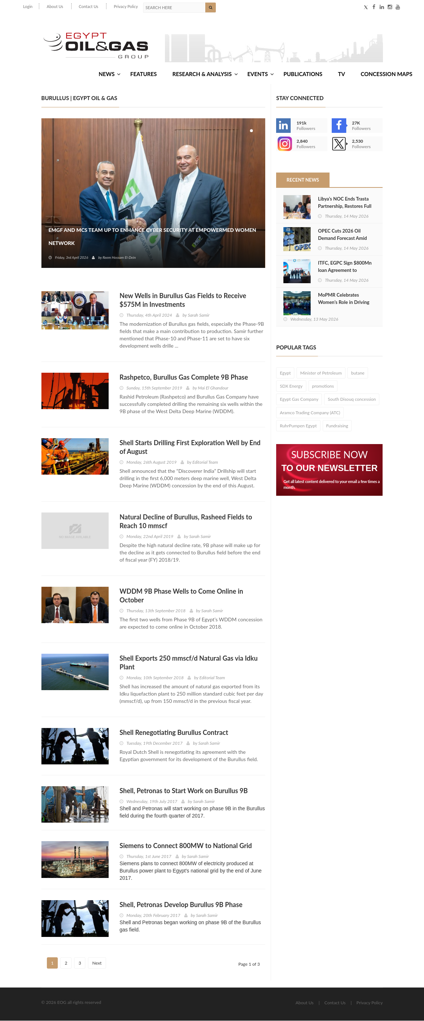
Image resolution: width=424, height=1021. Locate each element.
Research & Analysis (205, 74)
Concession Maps (386, 74)
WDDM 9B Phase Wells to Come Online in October (181, 595)
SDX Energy (291, 386)
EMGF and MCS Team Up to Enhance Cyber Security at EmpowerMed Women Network (153, 236)
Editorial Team (205, 462)
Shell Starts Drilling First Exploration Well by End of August (190, 447)
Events (260, 74)
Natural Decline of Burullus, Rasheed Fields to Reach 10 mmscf (186, 521)
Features (143, 74)
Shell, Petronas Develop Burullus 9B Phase (181, 905)
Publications (302, 74)
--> (283, 144)
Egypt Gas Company (299, 400)
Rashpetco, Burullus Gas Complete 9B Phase (184, 377)
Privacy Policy (126, 6)
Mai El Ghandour (213, 388)
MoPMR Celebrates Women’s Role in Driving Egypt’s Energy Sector (344, 302)
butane (357, 373)
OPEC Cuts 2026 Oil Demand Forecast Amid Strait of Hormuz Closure (344, 238)
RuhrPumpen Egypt (298, 426)
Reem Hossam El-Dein (119, 258)
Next (97, 963)
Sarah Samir (199, 315)
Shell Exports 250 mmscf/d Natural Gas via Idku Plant (189, 662)
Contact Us (88, 6)
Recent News (302, 180)
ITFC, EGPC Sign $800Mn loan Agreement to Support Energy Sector (345, 270)
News (109, 74)
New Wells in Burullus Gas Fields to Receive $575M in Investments (183, 300)
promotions (323, 386)
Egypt (285, 373)
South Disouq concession (352, 400)
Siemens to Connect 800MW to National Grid (186, 846)
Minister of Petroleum (321, 373)
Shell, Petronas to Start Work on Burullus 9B (184, 791)
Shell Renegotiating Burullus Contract (174, 733)
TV (341, 74)
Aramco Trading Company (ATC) (310, 413)
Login (28, 6)
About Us (55, 6)
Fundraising (337, 426)
